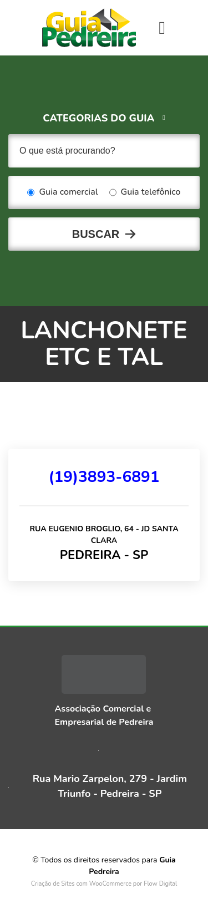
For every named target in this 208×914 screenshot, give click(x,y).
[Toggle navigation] (162, 27)
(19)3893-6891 (103, 477)
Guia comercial (62, 192)
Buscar (96, 234)
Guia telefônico (145, 192)
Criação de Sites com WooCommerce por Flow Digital (104, 884)
